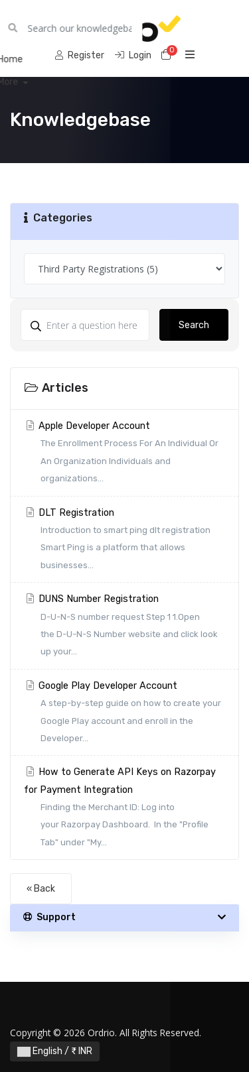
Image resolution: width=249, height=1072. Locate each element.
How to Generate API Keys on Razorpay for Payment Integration (124, 808)
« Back (41, 888)
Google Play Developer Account (124, 714)
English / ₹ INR (54, 1051)
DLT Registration (124, 541)
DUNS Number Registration (124, 627)
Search (194, 325)
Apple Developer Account (124, 454)
